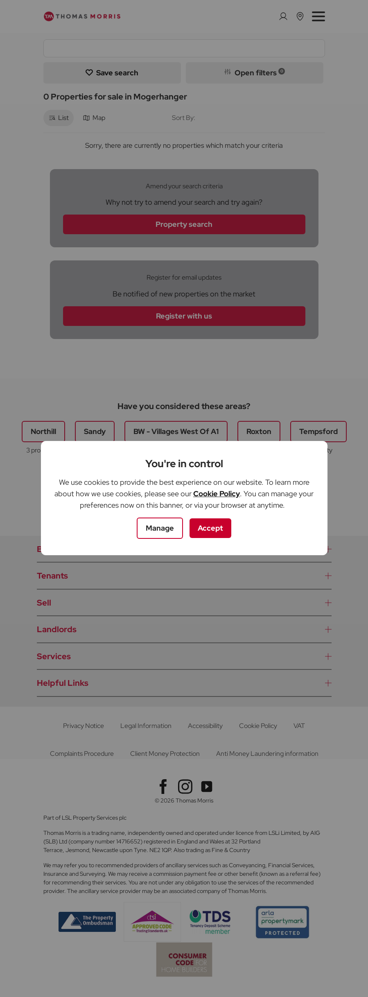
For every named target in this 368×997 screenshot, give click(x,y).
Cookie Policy (216, 493)
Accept (210, 528)
